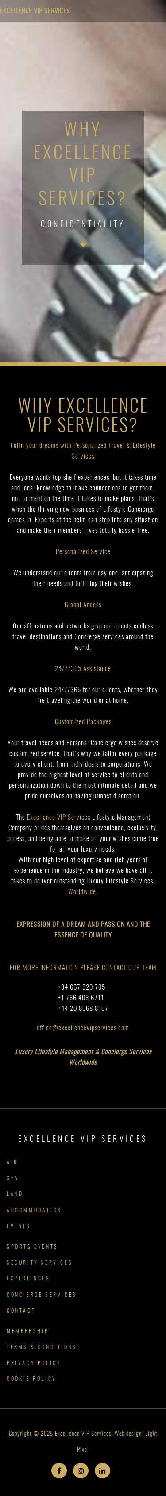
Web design (128, 1434)
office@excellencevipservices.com (83, 1028)
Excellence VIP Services (35, 11)
